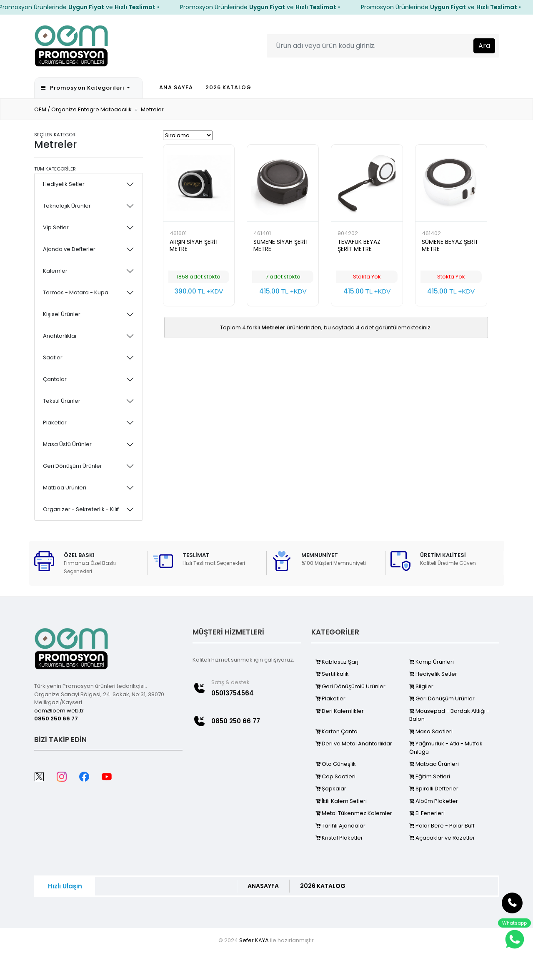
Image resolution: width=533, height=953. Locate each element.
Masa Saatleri (431, 731)
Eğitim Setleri (429, 776)
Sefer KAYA (254, 940)
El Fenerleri (427, 813)
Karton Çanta (336, 731)
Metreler (152, 109)
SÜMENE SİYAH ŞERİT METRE (281, 245)
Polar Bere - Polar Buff (442, 826)
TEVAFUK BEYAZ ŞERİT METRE (359, 245)
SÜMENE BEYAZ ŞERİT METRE (450, 245)
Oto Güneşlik (335, 764)
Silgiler (421, 686)
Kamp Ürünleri (431, 662)
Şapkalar (330, 788)
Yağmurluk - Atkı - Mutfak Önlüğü (446, 748)
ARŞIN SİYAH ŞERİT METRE (194, 245)
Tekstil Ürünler (61, 401)
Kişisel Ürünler (61, 314)
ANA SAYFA (176, 87)
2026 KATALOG (228, 87)
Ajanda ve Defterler (69, 249)
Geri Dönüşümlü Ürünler (350, 686)
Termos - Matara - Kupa (75, 292)
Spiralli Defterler (433, 788)
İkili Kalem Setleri (341, 801)
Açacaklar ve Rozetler (442, 838)
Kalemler (55, 271)
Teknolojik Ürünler (67, 206)
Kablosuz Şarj (336, 662)
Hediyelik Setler (64, 184)
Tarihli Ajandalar (340, 826)
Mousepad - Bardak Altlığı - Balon (449, 715)
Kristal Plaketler (339, 838)
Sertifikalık (332, 674)
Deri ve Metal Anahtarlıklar (353, 743)
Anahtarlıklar (60, 336)
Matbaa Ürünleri (64, 488)
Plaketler (55, 422)
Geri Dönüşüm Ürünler (72, 466)
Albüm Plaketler (433, 801)
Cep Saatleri (335, 776)
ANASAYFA (263, 886)
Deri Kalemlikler (339, 711)
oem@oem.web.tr (59, 711)
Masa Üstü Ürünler (67, 444)
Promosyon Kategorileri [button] (83, 88)
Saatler (53, 357)
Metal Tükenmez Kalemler (353, 813)
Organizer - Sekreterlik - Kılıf (81, 509)
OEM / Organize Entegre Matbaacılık (83, 109)
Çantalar (55, 379)
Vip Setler (56, 227)
